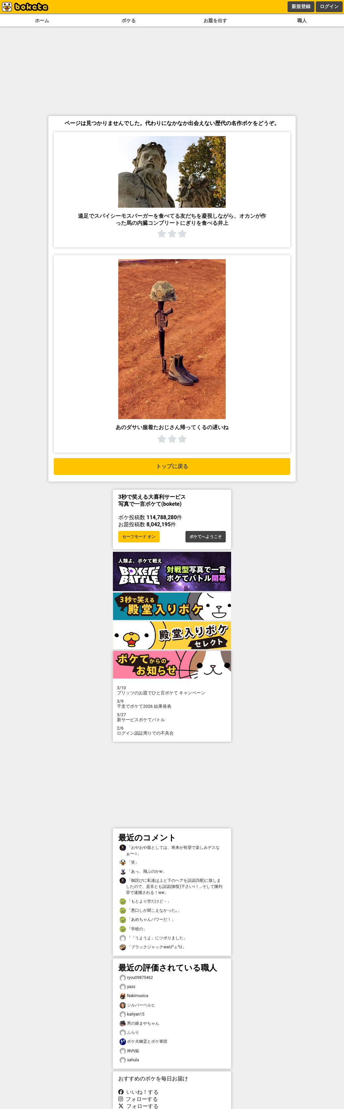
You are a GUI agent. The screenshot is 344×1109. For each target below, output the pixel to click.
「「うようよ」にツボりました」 (153, 938)
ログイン (329, 6)
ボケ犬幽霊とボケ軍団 (143, 1041)
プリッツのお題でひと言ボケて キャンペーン (172, 690)
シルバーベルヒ (137, 1005)
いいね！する (138, 1092)
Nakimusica (134, 996)
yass (127, 987)
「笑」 (129, 862)
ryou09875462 (136, 978)
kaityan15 (132, 1014)
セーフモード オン (139, 536)
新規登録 (301, 6)
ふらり (129, 1032)
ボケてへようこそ (205, 536)
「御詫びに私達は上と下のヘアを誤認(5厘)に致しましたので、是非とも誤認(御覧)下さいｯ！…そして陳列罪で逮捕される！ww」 (171, 886)
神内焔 (129, 1051)
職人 (302, 21)
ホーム (42, 21)
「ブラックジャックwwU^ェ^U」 (153, 947)
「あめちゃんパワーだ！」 (147, 919)
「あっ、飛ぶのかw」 (143, 871)
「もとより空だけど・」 (145, 901)
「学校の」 (133, 929)
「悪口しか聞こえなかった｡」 (150, 910)
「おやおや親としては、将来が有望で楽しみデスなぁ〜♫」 (170, 850)
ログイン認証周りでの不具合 (172, 731)
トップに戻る (172, 466)
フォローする (138, 1099)
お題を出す (215, 21)
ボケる (129, 21)
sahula (129, 1060)
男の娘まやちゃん (139, 1023)
